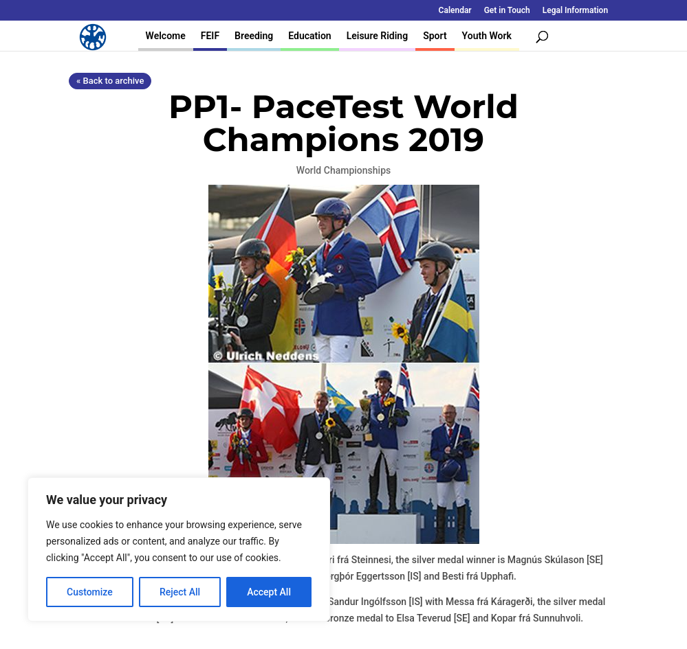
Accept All (269, 592)
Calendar (455, 10)
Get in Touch (507, 10)
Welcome (166, 35)
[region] (179, 549)
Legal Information (575, 10)
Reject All (180, 592)
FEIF (210, 35)
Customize (90, 592)
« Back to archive (110, 81)
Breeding (254, 35)
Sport (434, 35)
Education (309, 35)
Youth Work (487, 35)
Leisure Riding (377, 35)
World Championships (343, 170)
